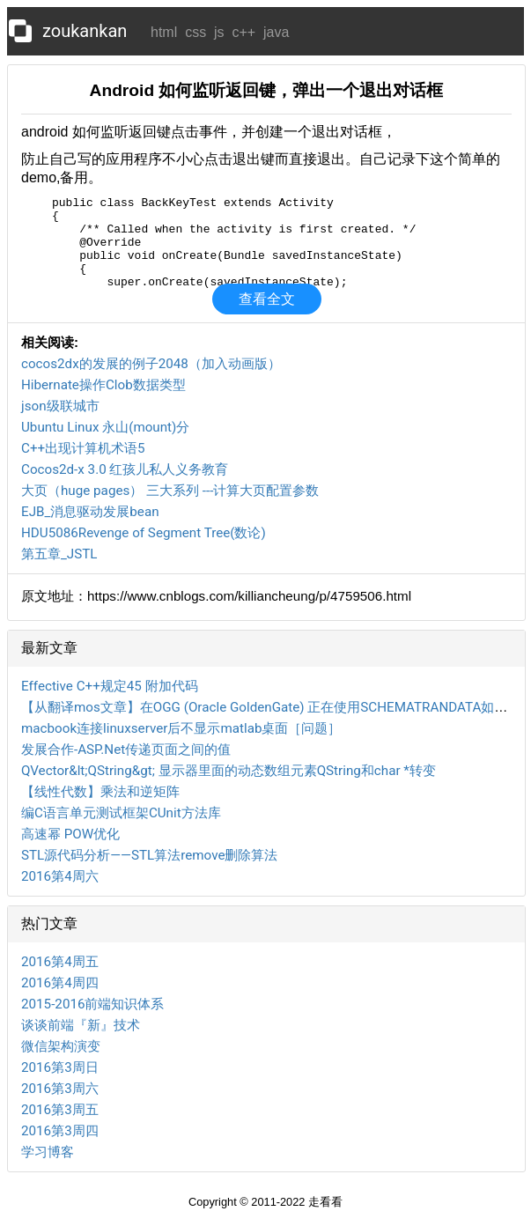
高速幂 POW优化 (70, 834)
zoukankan (84, 30)
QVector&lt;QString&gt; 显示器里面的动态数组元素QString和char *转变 (228, 771)
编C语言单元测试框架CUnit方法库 (121, 813)
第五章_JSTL (59, 554)
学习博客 (47, 1152)
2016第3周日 (60, 1067)
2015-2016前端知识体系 (92, 1004)
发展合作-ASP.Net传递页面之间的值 (126, 749)
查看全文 (267, 299)
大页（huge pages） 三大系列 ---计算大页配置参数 (170, 491)
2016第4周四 (60, 983)
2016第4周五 (60, 962)
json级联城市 (60, 406)
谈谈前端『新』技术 (80, 1025)
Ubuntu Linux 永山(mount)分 (105, 427)
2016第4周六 (60, 876)
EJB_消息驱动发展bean (90, 512)
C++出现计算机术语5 (83, 448)
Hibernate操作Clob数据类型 (103, 385)
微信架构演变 (60, 1046)
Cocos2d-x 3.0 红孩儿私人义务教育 (124, 469)
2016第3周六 (60, 1089)
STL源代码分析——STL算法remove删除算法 (149, 855)
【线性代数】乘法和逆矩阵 (100, 792)
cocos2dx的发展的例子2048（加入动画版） (151, 364)
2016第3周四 (60, 1131)
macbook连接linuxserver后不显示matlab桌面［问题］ (181, 728)
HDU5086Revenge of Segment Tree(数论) (143, 533)
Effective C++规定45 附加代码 (109, 686)
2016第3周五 (60, 1110)
